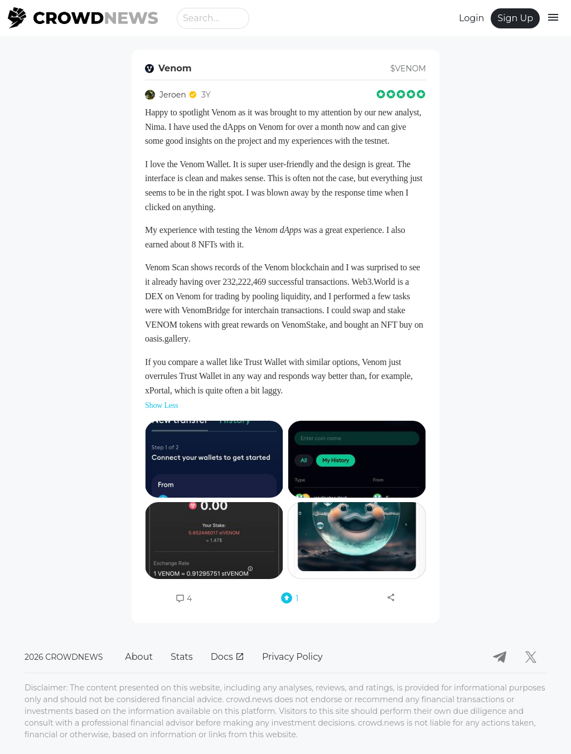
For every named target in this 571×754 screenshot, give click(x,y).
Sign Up (515, 18)
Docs (227, 656)
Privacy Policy (292, 656)
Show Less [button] (161, 405)
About (139, 656)
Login (471, 18)
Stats (182, 656)
